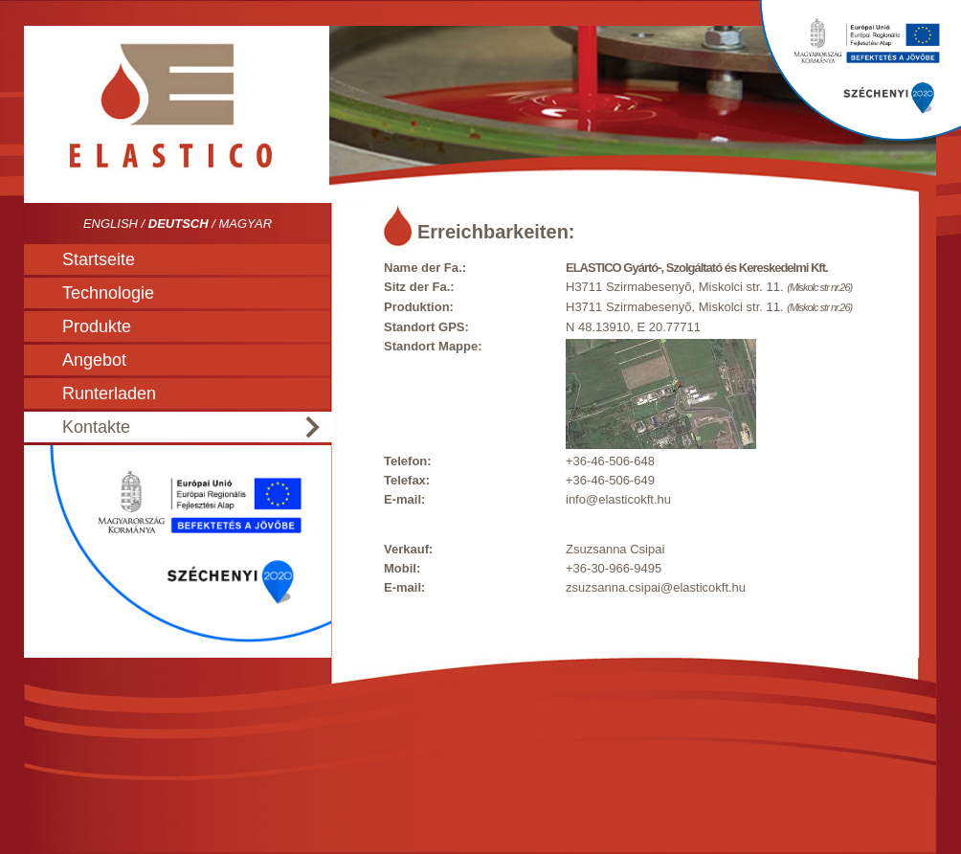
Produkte (96, 326)
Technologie (108, 293)
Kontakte (96, 427)
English (110, 223)
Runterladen (109, 393)
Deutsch (178, 223)
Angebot (94, 360)
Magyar (245, 223)
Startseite (98, 259)
